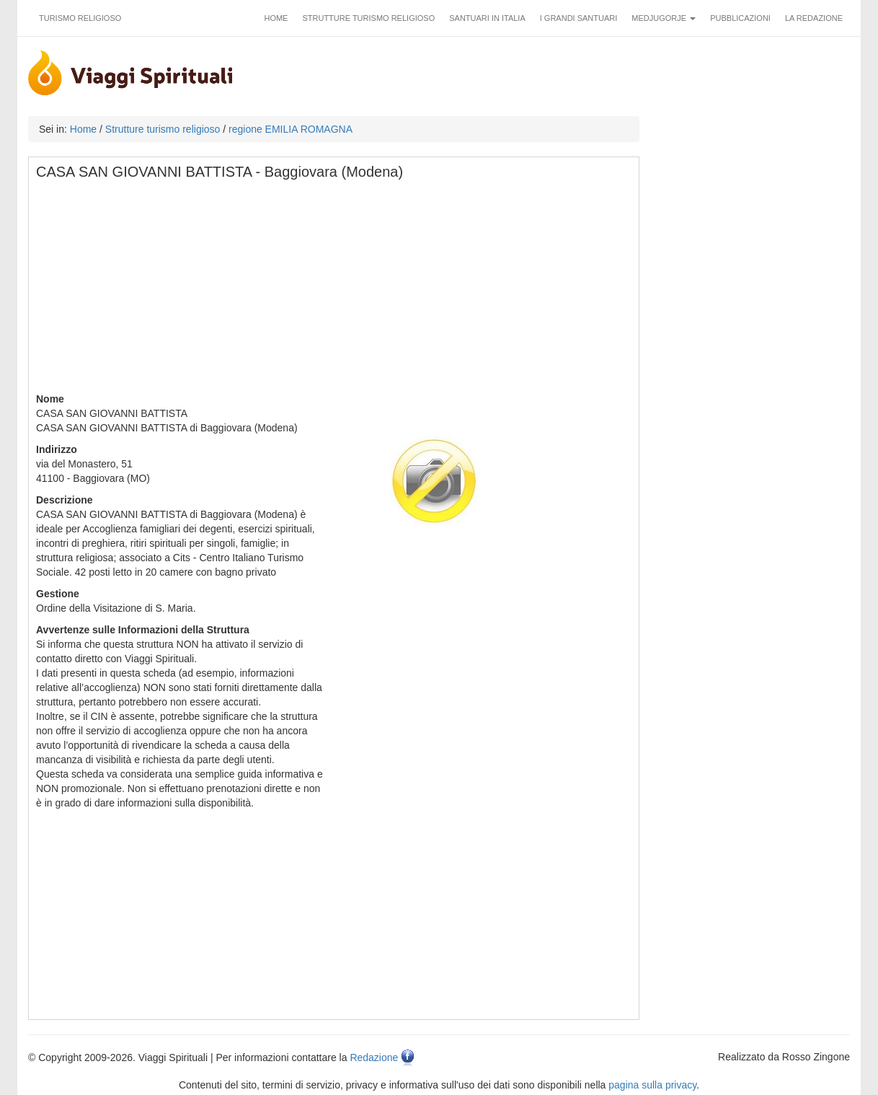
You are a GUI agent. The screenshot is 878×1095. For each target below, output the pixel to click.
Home (276, 18)
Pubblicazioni (740, 18)
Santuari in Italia (487, 18)
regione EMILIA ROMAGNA (290, 129)
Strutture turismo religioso (368, 18)
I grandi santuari (579, 18)
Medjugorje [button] (663, 18)
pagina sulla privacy (652, 1085)
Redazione (374, 1057)
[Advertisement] (334, 291)
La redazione (814, 18)
